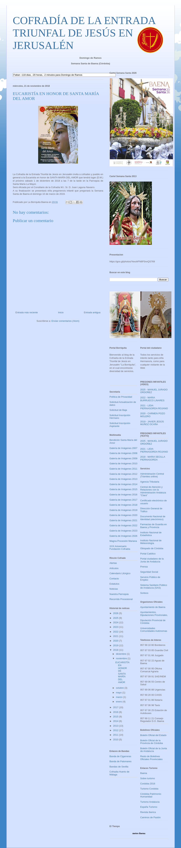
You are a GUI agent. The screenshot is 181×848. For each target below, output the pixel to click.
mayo (119, 692)
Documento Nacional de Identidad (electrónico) (152, 518)
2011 (116, 734)
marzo (119, 697)
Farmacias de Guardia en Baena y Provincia (153, 526)
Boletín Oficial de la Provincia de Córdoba (151, 742)
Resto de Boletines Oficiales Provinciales (151, 758)
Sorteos (144, 593)
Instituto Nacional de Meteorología (151, 542)
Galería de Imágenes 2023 (123, 530)
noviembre (121, 658)
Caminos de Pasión (150, 817)
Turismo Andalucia (149, 801)
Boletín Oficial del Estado (153, 735)
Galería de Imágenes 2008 (123, 453)
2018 (116, 650)
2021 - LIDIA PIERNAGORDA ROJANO (154, 407)
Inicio (60, 312)
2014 (116, 721)
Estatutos (114, 583)
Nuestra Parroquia (119, 594)
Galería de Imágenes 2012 (123, 474)
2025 (116, 618)
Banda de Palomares (120, 761)
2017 (116, 707)
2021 (116, 636)
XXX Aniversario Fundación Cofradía (120, 547)
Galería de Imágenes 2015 (123, 489)
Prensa (144, 566)
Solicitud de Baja (118, 410)
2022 (116, 631)
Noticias (114, 588)
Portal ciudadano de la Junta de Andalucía (152, 560)
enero (119, 701)
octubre (120, 687)
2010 (116, 739)
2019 (116, 645)
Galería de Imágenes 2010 (123, 463)
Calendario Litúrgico (120, 573)
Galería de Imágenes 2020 (123, 515)
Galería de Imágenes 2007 (123, 448)
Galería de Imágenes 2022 (123, 525)
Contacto (114, 578)
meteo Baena (138, 833)
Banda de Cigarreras (120, 756)
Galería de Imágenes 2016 (123, 494)
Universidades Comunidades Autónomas (153, 629)
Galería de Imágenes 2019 (123, 510)
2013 (116, 725)
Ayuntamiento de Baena (152, 607)
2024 (116, 622)
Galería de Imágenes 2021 (123, 520)
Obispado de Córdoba (151, 548)
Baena (143, 773)
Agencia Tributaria (149, 481)
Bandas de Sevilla (119, 766)
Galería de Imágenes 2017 (123, 499)
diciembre (121, 654)
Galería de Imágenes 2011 (123, 468)
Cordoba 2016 (147, 783)
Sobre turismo (147, 778)
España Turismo (148, 807)
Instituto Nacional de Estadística (151, 534)
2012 (116, 730)
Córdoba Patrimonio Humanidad (150, 795)
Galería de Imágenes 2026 (123, 536)
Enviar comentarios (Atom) (65, 321)
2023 (116, 627)
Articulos (114, 568)
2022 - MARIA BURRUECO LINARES (152, 399)
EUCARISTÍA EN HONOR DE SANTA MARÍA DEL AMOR (122, 672)
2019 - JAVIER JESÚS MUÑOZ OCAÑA (152, 423)
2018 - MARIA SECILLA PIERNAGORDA (152, 458)
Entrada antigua (92, 312)
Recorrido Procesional (121, 599)
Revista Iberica (148, 812)
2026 (116, 613)
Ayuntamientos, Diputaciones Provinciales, (154, 613)
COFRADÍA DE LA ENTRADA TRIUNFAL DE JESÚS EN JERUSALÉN (84, 32)
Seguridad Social (149, 572)
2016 (116, 712)
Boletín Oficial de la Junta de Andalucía (153, 750)
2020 (116, 640)
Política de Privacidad (121, 396)
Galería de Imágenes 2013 (123, 479)
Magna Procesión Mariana (123, 541)
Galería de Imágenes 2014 (123, 484)
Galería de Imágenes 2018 (123, 504)
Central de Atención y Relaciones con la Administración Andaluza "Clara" (153, 491)
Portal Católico (148, 553)
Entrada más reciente (27, 312)
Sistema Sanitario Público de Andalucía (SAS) (153, 586)
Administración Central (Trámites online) (152, 475)
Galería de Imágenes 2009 (123, 458)
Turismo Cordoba (149, 788)
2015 (116, 716)
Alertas (113, 563)
